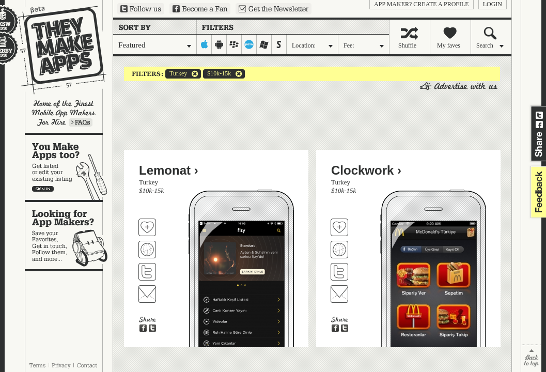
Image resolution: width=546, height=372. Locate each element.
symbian (279, 44)
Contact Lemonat (147, 294)
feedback (537, 192)
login (492, 4)
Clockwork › (366, 170)
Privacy (61, 365)
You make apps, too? (69, 167)
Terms (37, 365)
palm (249, 44)
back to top (531, 358)
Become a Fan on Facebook (199, 8)
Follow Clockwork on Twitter (339, 272)
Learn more (80, 122)
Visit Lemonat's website (147, 249)
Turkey (176, 74)
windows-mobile (264, 44)
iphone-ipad (204, 44)
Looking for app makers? (69, 235)
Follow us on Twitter (140, 8)
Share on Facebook (539, 124)
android (219, 44)
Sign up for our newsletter (273, 8)
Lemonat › (168, 170)
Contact (88, 365)
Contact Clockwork (339, 294)
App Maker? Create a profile (421, 4)
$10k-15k (217, 74)
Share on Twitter (539, 115)
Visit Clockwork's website (339, 249)
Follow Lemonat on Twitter (147, 272)
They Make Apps (55, 50)
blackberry (234, 44)
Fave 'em (147, 227)
